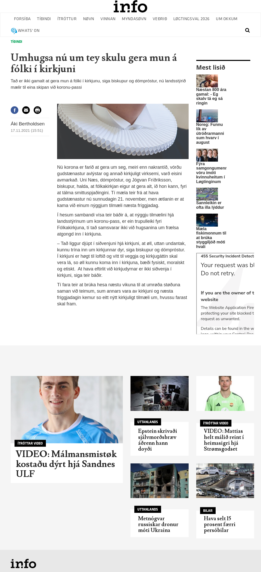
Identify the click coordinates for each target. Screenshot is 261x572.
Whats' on (29, 31)
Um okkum (227, 19)
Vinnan (107, 19)
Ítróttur (67, 19)
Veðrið (160, 19)
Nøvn (88, 19)
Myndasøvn (134, 19)
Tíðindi (44, 19)
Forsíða (22, 19)
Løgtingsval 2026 (191, 19)
